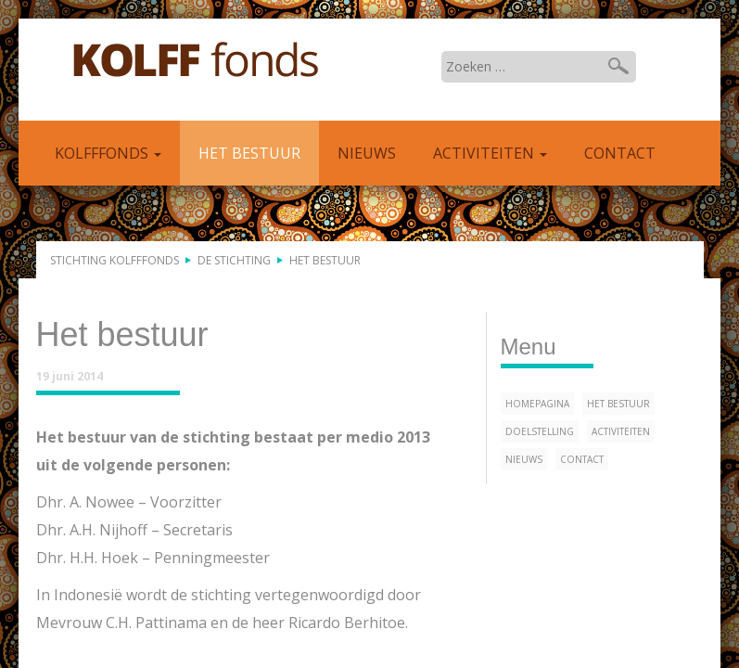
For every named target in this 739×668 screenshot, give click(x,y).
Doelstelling (539, 431)
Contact (620, 153)
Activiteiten (490, 153)
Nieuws (367, 153)
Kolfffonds (196, 60)
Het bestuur (249, 153)
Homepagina (537, 403)
